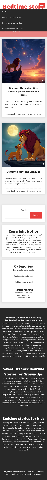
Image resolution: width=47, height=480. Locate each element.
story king (11, 114)
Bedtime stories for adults (23, 270)
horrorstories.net (23, 295)
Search (23, 210)
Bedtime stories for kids (34, 114)
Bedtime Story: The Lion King (23, 171)
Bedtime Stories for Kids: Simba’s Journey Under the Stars (23, 91)
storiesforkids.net (23, 297)
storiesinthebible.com (23, 292)
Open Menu (42, 5)
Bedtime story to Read (34, 191)
